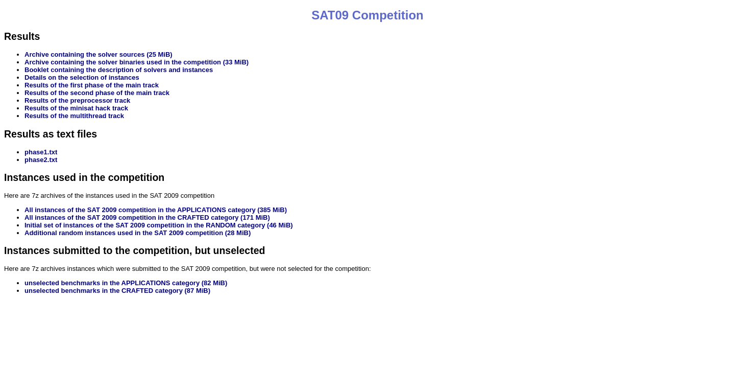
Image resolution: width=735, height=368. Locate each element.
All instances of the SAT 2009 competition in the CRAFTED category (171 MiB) (147, 217)
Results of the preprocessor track (77, 100)
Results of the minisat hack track (76, 108)
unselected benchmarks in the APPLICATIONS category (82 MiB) (125, 283)
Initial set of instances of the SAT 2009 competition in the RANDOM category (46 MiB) (158, 225)
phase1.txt (40, 152)
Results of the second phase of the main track (96, 93)
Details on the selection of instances (81, 77)
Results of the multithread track (74, 116)
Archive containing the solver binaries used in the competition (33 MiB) (136, 62)
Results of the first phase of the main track (91, 85)
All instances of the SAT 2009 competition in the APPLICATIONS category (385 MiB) (155, 210)
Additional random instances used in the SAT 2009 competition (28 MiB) (137, 233)
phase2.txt (40, 160)
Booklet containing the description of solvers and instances (118, 70)
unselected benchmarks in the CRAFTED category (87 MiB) (117, 290)
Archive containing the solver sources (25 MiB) (98, 54)
